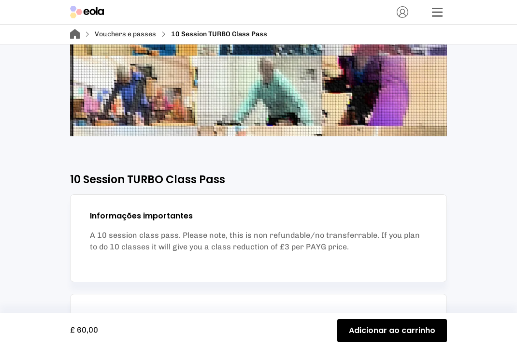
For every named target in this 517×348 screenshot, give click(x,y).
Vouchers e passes (125, 34)
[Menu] (437, 12)
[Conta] (402, 12)
